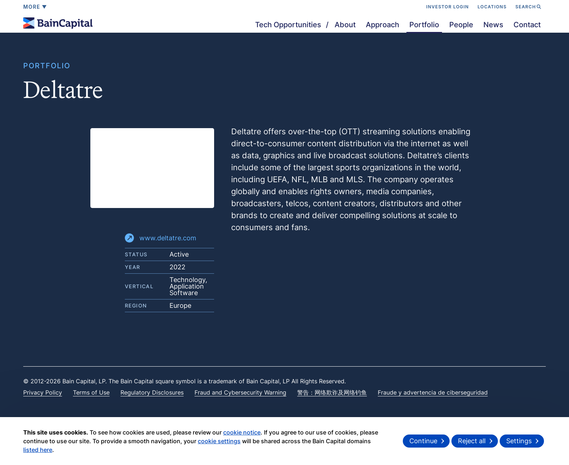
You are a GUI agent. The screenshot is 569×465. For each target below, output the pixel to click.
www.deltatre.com (160, 237)
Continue (423, 441)
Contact (527, 24)
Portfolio (424, 24)
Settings (519, 441)
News (493, 24)
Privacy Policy (42, 392)
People (461, 24)
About (345, 24)
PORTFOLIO (46, 65)
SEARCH (528, 6)
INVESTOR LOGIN (447, 6)
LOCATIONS (492, 6)
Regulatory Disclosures (152, 392)
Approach (382, 24)
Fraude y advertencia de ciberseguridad (433, 392)
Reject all (472, 441)
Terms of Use (91, 392)
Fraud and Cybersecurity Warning (240, 392)
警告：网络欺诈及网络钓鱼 (332, 392)
